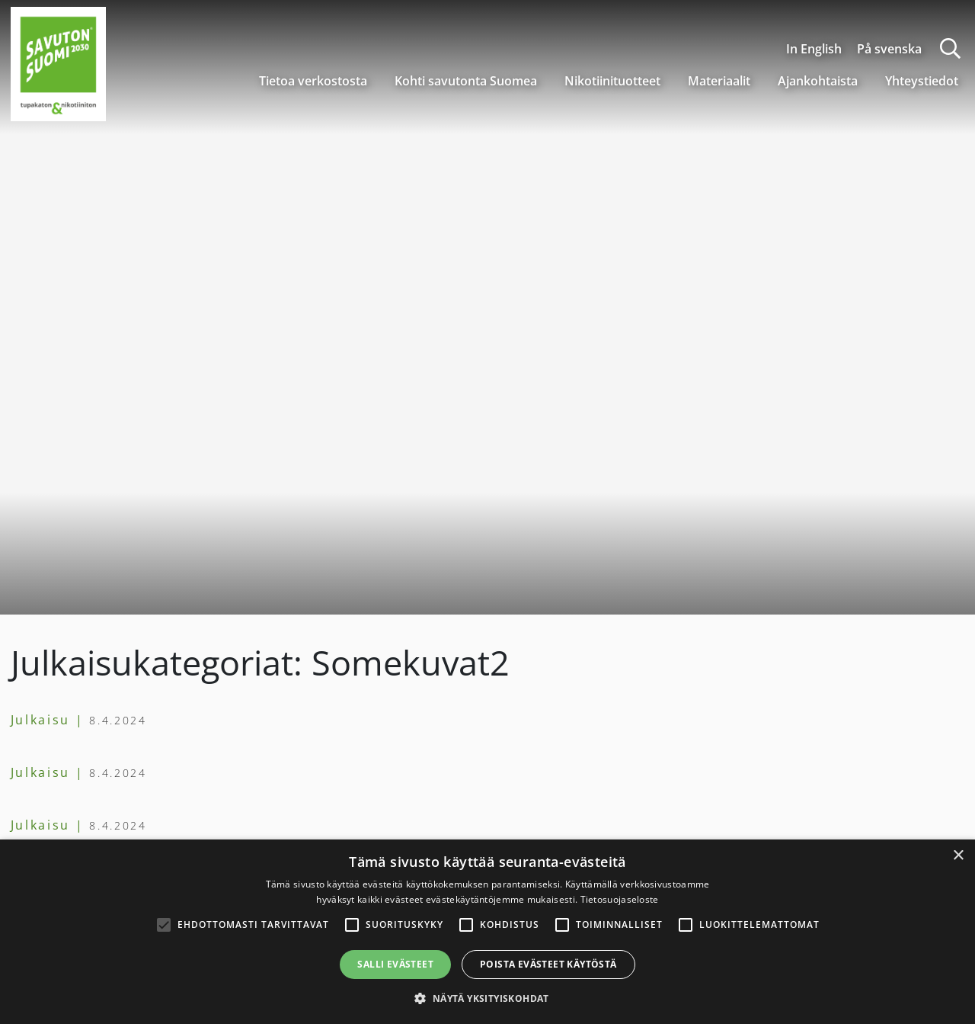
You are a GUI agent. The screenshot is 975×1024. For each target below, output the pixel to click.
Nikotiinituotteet (612, 80)
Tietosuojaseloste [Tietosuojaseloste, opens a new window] (619, 899)
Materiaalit (719, 80)
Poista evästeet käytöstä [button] (548, 964)
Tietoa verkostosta (313, 80)
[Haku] (950, 48)
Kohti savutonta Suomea (466, 80)
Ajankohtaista (818, 80)
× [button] (958, 856)
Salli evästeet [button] (395, 964)
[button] (487, 998)
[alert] (487, 931)
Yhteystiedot (921, 80)
